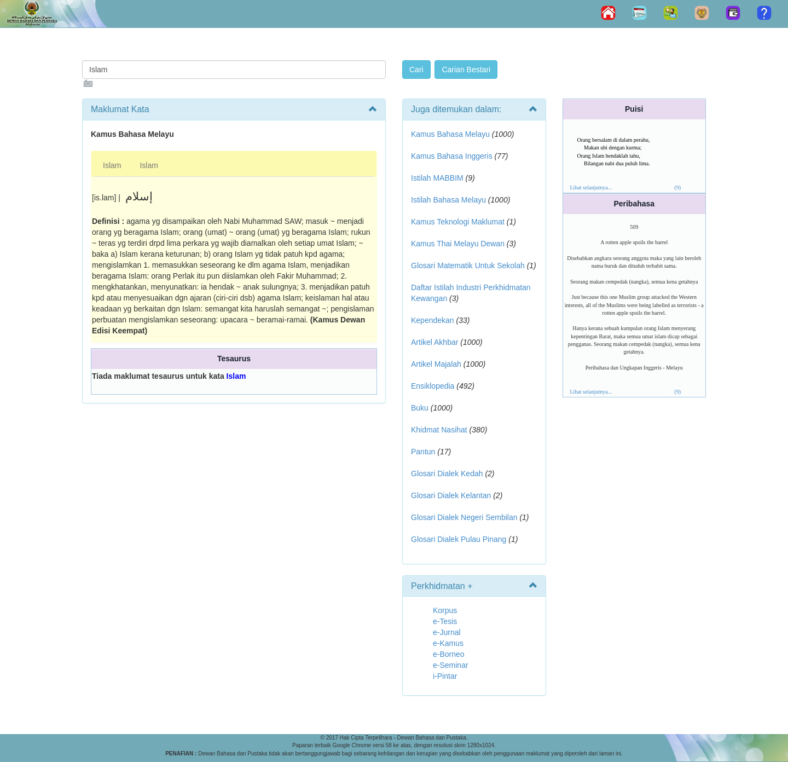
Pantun (423, 451)
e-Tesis (445, 621)
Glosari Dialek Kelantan (451, 495)
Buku (419, 407)
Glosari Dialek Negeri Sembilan (464, 517)
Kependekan (432, 320)
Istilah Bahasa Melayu (448, 199)
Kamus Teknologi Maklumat (458, 221)
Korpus (445, 610)
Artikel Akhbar (434, 342)
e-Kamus (448, 643)
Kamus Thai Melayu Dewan (458, 243)
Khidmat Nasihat (439, 429)
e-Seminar (450, 665)
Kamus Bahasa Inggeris (452, 156)
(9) (677, 187)
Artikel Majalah (436, 364)
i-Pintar (445, 676)
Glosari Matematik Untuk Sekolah (468, 265)
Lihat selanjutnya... (591, 187)
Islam (112, 165)
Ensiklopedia (432, 386)
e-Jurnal (447, 632)
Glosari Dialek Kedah (447, 473)
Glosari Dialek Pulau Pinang (458, 539)
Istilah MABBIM (437, 178)
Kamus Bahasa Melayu (451, 134)
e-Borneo (449, 654)
